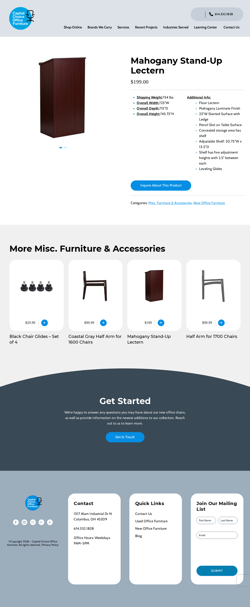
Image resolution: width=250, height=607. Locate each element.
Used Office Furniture (151, 521)
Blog (138, 536)
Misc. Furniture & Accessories (170, 203)
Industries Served (175, 28)
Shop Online (73, 28)
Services (123, 28)
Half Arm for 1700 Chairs (211, 336)
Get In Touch (125, 437)
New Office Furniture (209, 203)
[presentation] (218, 552)
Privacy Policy (50, 545)
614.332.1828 (224, 14)
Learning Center (205, 28)
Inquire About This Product (161, 186)
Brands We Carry (100, 28)
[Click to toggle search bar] (199, 14)
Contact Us (232, 28)
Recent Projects (146, 28)
